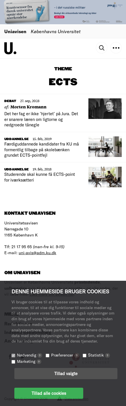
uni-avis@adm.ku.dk (37, 252)
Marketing (29, 361)
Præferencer (65, 355)
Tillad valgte (65, 373)
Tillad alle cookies (49, 393)
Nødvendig (29, 355)
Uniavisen (15, 31)
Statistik (99, 355)
